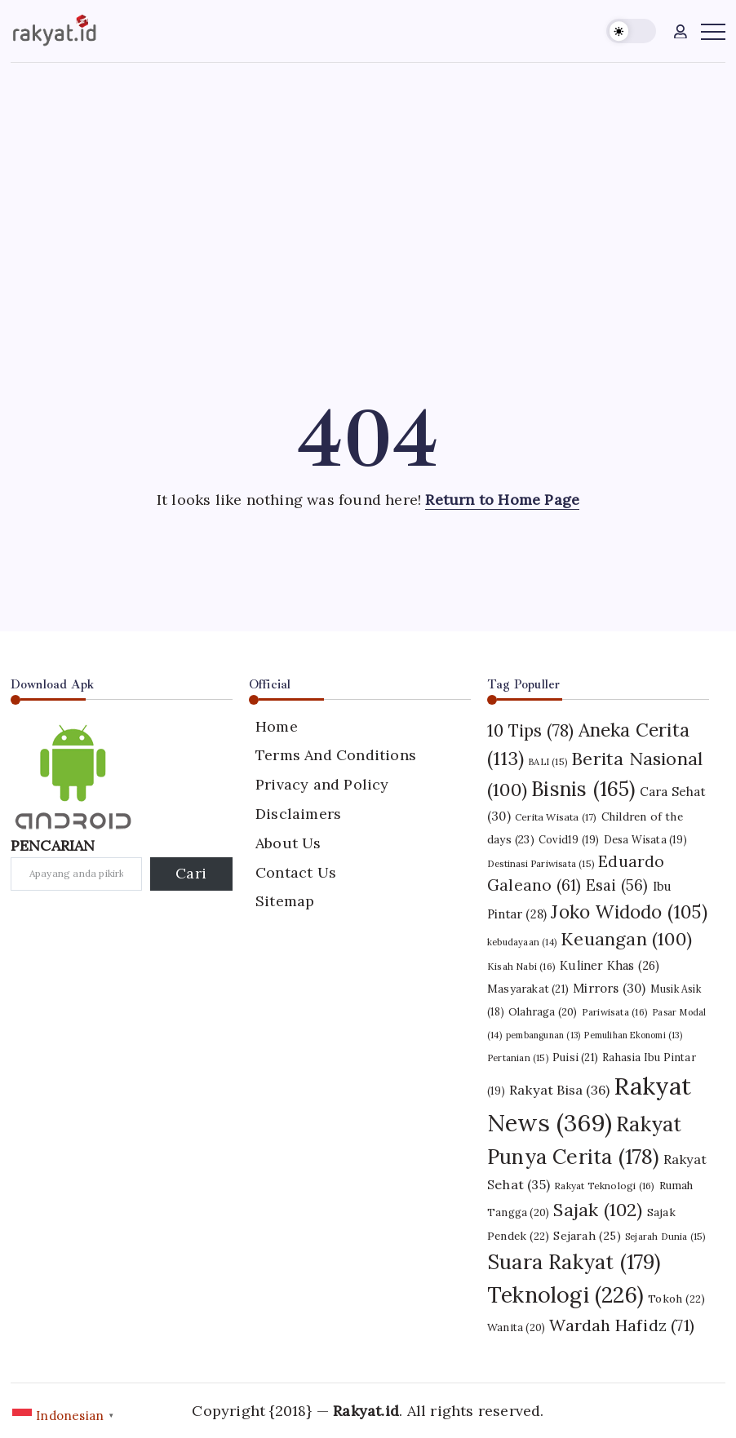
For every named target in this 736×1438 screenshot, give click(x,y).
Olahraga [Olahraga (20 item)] (543, 1012)
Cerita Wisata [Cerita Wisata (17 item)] (556, 817)
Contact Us (295, 872)
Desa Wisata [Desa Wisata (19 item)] (645, 839)
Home (276, 726)
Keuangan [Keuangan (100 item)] (626, 938)
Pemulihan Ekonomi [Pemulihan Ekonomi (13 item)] (632, 1035)
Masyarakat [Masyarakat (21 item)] (528, 989)
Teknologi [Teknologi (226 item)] (565, 1294)
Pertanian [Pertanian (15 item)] (517, 1058)
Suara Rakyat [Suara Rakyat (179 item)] (574, 1262)
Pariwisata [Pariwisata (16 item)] (615, 1012)
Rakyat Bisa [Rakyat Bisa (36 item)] (559, 1090)
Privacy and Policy (322, 784)
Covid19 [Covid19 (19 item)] (569, 839)
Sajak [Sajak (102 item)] (597, 1209)
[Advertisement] (368, 185)
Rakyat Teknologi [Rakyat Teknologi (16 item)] (604, 1185)
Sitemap (284, 901)
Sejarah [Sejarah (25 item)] (586, 1235)
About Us (288, 843)
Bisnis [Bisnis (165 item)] (583, 789)
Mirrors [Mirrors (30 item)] (609, 988)
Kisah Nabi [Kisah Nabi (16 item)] (521, 966)
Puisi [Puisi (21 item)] (575, 1057)
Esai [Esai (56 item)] (617, 885)
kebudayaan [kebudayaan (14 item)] (521, 942)
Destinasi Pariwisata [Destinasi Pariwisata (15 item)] (540, 863)
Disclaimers (298, 813)
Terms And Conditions (335, 755)
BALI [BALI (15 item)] (547, 762)
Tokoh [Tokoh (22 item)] (676, 1298)
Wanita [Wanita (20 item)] (516, 1327)
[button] (631, 31)
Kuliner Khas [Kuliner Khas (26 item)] (609, 965)
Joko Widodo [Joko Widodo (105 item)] (629, 911)
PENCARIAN (53, 845)
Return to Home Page (502, 499)
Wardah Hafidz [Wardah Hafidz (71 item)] (621, 1325)
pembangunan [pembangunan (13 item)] (543, 1035)
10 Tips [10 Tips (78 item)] (530, 730)
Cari (190, 873)
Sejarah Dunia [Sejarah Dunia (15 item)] (665, 1236)
